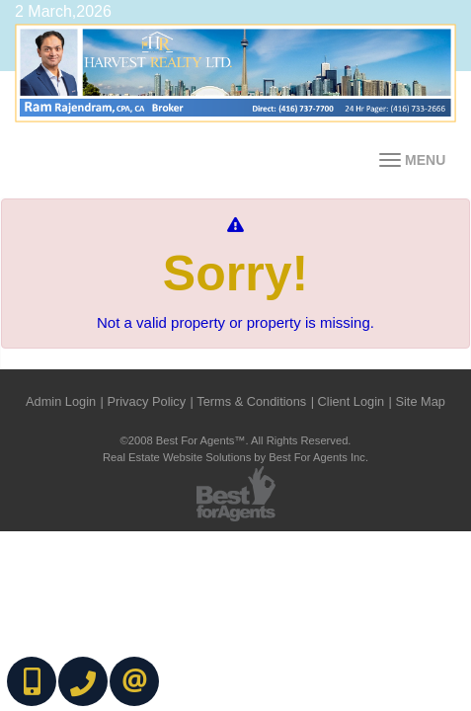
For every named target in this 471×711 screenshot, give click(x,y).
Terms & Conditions (251, 401)
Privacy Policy (146, 401)
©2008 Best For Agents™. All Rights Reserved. (236, 440)
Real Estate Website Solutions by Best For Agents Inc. (235, 457)
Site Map (420, 401)
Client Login (351, 401)
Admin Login (61, 401)
